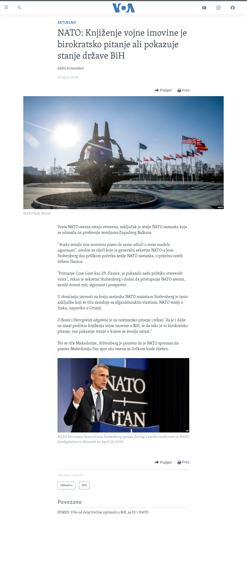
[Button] (163, 91)
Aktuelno (67, 23)
